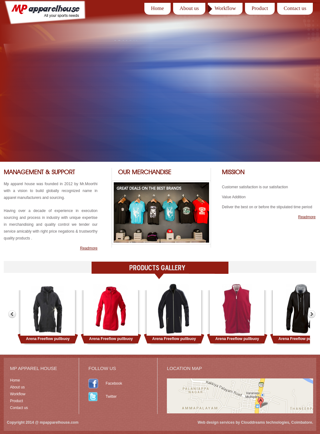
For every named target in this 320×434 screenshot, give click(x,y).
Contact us (295, 8)
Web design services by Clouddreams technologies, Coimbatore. (255, 422)
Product (260, 8)
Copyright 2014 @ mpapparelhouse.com (42, 422)
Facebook (114, 383)
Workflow (225, 8)
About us (189, 8)
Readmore (89, 248)
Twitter (111, 396)
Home (157, 8)
